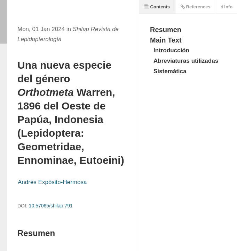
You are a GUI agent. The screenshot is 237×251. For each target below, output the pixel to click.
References (196, 6)
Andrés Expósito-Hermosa (52, 182)
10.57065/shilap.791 (51, 205)
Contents (157, 6)
